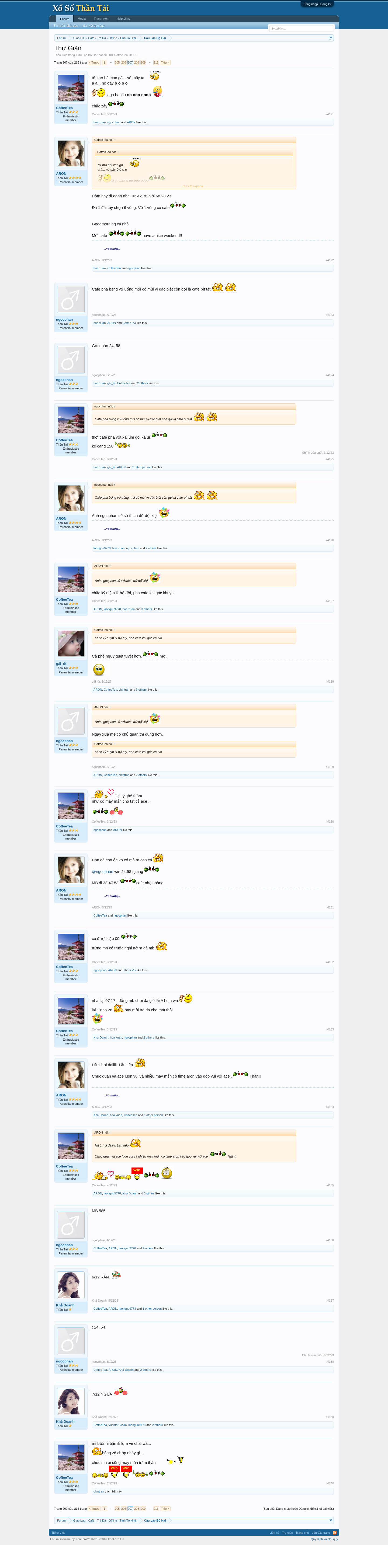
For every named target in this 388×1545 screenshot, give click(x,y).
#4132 (329, 962)
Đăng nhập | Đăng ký (317, 4)
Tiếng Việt (58, 1532)
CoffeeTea (121, 55)
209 (143, 62)
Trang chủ (302, 1532)
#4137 (329, 1300)
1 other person (141, 467)
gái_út (111, 383)
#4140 (329, 1483)
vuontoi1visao (118, 1425)
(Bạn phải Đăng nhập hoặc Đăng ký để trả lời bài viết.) (298, 1508)
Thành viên (101, 18)
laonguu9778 (102, 548)
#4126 (329, 540)
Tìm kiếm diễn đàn (66, 25)
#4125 (329, 459)
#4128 (329, 681)
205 (117, 62)
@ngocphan (102, 871)
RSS (335, 1532)
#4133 (329, 1029)
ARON (131, 122)
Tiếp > (165, 62)
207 (130, 62)
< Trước (94, 62)
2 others (142, 383)
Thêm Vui (129, 970)
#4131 (329, 907)
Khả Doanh (100, 1037)
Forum (64, 18)
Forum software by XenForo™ (87, 1539)
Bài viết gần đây (93, 25)
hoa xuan (99, 122)
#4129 (329, 766)
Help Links (123, 18)
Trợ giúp (287, 1532)
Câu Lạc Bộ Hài (86, 55)
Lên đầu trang (321, 1532)
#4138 (329, 1361)
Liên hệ (274, 1532)
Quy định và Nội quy (324, 1539)
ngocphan (113, 122)
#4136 (329, 1240)
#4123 (329, 314)
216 (156, 62)
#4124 (329, 375)
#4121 (329, 114)
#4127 (329, 601)
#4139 (329, 1416)
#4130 (329, 821)
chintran (124, 689)
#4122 (329, 260)
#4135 (329, 1185)
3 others (146, 609)
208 (136, 62)
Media (82, 18)
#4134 (329, 1107)
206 (123, 62)
